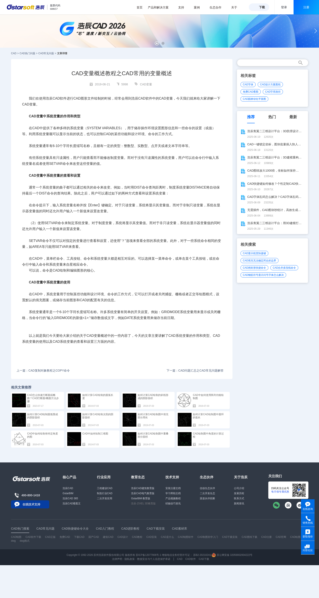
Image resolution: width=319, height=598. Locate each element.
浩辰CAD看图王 (72, 503)
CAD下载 (204, 559)
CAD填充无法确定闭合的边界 (259, 260)
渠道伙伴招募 (207, 498)
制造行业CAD (104, 493)
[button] (156, 43)
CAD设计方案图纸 (270, 84)
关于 (236, 7)
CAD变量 (146, 84)
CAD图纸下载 (249, 537)
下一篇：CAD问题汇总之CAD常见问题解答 (195, 370)
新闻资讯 (239, 503)
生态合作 (218, 7)
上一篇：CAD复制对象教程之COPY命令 (43, 370)
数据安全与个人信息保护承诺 (153, 559)
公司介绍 (239, 488)
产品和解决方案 (160, 7)
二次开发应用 (104, 498)
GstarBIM (68, 493)
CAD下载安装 (230, 537)
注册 (306, 7)
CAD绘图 (295, 537)
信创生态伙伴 (207, 488)
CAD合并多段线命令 (284, 267)
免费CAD (65, 537)
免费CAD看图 (250, 91)
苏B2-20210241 (202, 555)
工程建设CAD (104, 488)
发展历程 (239, 493)
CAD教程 (137, 537)
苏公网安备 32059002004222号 (232, 555)
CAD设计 (123, 537)
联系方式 (239, 498)
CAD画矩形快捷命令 (254, 267)
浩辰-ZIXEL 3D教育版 (143, 503)
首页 (140, 7)
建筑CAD (108, 537)
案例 (199, 7)
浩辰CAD (68, 488)
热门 (272, 117)
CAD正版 (50, 537)
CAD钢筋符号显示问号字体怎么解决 (263, 274)
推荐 (251, 117)
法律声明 (117, 559)
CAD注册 (266, 537)
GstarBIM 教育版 (140, 498)
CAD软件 (190, 559)
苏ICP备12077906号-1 (148, 555)
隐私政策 (130, 559)
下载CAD (79, 537)
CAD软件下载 (33, 537)
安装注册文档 (173, 488)
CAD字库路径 (273, 91)
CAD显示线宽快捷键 (254, 253)
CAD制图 (16, 537)
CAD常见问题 (46, 53)
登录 (284, 7)
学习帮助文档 (173, 493)
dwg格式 (24, 540)
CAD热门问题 (27, 53)
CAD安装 (151, 537)
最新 (293, 117)
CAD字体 (248, 84)
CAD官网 (281, 537)
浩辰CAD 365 (70, 498)
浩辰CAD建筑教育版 (142, 488)
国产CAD (93, 537)
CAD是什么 (167, 537)
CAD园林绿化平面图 (254, 98)
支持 (183, 7)
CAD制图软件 (185, 537)
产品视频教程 (173, 498)
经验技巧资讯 (173, 503)
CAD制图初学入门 (207, 537)
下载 (262, 7)
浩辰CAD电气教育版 (142, 493)
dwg (13, 540)
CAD (13, 53)
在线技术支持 (31, 504)
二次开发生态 (207, 493)
